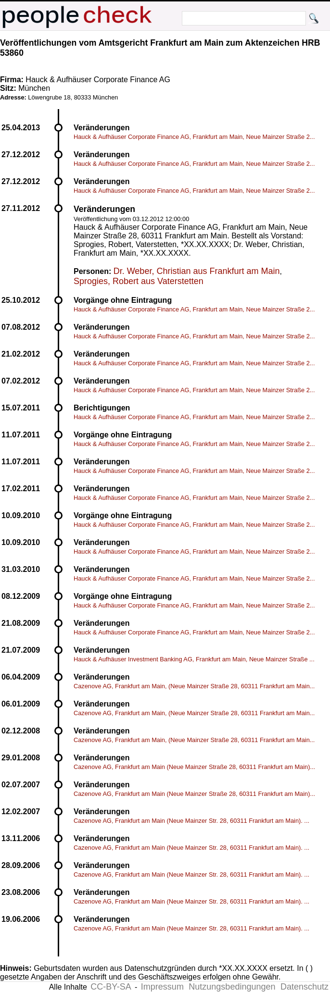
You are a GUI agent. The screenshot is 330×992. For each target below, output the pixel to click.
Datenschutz (304, 987)
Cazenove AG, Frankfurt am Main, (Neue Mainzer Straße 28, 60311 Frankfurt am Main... (194, 686)
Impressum (162, 987)
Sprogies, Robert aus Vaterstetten (138, 281)
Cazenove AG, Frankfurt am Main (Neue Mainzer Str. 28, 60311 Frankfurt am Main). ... (191, 820)
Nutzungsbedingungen (232, 987)
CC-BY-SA (110, 987)
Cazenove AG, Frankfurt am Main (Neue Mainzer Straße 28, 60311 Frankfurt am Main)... (194, 766)
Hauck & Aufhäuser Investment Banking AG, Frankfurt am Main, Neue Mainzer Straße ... (194, 659)
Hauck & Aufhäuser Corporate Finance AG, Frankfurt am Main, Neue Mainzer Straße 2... (194, 136)
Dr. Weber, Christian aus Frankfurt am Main (197, 271)
